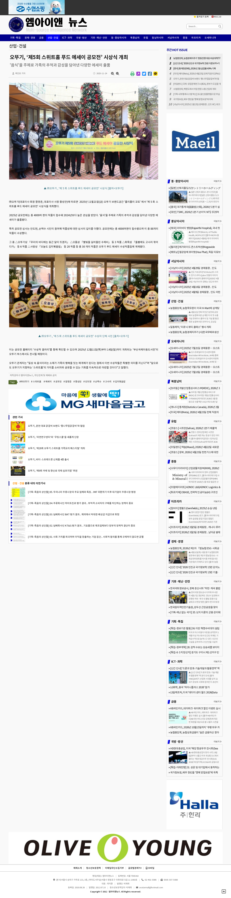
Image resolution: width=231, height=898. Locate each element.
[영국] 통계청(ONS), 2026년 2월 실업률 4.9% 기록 (194, 68)
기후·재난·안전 (99, 37)
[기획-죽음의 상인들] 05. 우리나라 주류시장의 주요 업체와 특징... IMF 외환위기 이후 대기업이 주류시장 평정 (82, 492)
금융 (41, 37)
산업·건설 (53, 37)
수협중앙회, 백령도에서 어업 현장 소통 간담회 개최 (194, 89)
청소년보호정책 (93, 868)
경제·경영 (30, 37)
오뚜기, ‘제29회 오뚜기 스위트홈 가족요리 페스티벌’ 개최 (56, 448)
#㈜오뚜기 (24, 381)
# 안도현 (87, 381)
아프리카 (196, 37)
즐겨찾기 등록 (201, 16)
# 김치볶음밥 (119, 381)
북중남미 (135, 37)
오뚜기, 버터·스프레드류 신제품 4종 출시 (48, 459)
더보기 (217, 181)
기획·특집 (15, 37)
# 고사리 (107, 381)
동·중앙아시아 (119, 37)
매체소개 (77, 868)
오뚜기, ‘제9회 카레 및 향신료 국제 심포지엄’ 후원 (52, 470)
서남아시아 (173, 37)
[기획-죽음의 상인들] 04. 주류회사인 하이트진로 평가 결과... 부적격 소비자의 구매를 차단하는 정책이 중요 (80, 503)
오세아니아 (210, 37)
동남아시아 (158, 37)
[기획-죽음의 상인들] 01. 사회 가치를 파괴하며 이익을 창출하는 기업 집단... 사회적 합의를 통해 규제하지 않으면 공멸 (86, 536)
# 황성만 (77, 381)
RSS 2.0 (216, 16)
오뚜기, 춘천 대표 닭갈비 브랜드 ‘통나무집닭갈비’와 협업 (56, 425)
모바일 (150, 868)
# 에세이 (48, 381)
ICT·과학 (67, 37)
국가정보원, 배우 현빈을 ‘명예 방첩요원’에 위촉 (193, 99)
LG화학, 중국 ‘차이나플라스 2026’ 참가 (190, 687)
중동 (185, 37)
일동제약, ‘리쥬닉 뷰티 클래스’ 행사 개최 (190, 327)
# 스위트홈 (36, 381)
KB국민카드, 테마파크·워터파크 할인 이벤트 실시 (195, 708)
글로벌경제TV (134, 868)
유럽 (145, 37)
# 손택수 (97, 381)
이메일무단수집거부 (114, 868)
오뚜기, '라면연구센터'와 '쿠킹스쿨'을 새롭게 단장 (53, 437)
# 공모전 (58, 381)
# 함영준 (68, 381)
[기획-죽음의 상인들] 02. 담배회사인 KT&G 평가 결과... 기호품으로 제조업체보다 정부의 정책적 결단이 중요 (81, 525)
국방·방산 (81, 37)
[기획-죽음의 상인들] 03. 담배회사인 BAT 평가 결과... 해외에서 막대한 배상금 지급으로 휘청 (73, 514)
